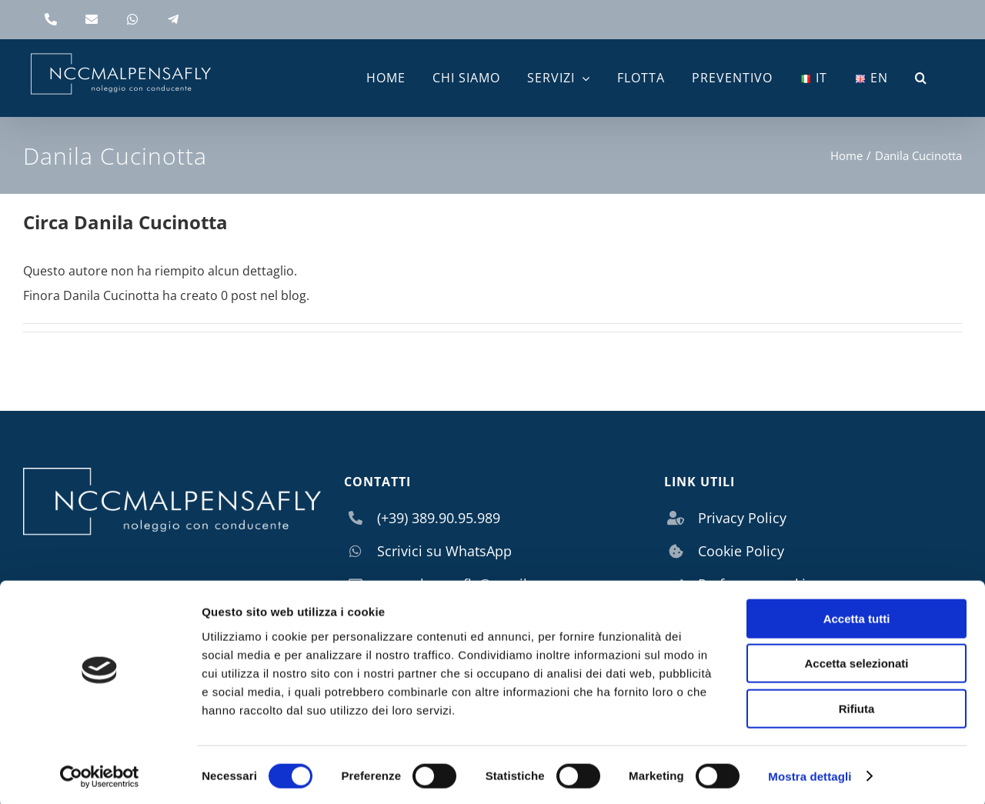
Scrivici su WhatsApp (444, 551)
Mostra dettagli (809, 773)
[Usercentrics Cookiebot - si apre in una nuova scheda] (99, 774)
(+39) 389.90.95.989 (438, 518)
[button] (921, 77)
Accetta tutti (856, 615)
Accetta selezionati (856, 661)
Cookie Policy (741, 551)
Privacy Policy (742, 518)
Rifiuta (857, 705)
